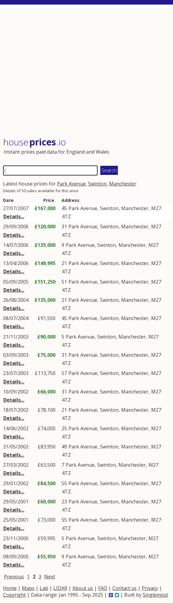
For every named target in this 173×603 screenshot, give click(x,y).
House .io (34, 142)
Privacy (150, 588)
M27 (156, 208)
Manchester (122, 183)
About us (82, 588)
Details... (13, 216)
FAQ (102, 588)
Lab (44, 588)
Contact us (124, 588)
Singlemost (155, 594)
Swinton (97, 183)
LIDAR (60, 588)
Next (49, 576)
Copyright (14, 594)
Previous (14, 576)
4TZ (66, 216)
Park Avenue (71, 183)
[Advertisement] (86, 71)
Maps (28, 588)
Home (10, 588)
